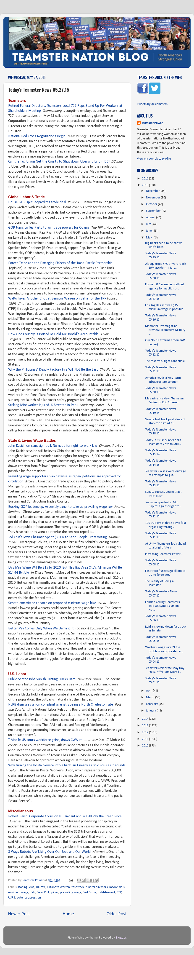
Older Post (117, 914)
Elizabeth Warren (58, 887)
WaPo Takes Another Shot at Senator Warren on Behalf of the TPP (57, 298)
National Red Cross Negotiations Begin (36, 136)
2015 (145, 185)
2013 (145, 725)
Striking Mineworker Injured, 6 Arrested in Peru (43, 405)
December (153, 191)
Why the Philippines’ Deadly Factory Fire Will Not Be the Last (53, 370)
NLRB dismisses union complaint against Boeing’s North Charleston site (60, 704)
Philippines (51, 892)
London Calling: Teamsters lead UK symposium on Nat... (162, 606)
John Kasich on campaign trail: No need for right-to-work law (52, 446)
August (151, 217)
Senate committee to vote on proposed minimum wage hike (52, 603)
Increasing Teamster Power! (163, 554)
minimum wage (18, 892)
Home (68, 914)
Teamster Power (152, 123)
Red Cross (89, 892)
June (149, 231)
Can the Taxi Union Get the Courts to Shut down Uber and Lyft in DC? (59, 161)
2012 (145, 732)
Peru (40, 892)
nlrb (32, 892)
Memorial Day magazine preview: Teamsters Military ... (165, 330)
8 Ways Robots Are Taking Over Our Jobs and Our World (49, 852)
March (150, 697)
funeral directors (97, 887)
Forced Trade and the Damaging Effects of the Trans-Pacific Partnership (60, 263)
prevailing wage (70, 892)
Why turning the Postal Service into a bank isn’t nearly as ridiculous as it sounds (67, 765)
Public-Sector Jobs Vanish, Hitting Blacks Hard (42, 679)
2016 (145, 178)
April (149, 691)
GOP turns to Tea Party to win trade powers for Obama (48, 228)
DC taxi (40, 887)
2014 (145, 719)
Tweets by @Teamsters (152, 104)
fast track (77, 887)
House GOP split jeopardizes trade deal (37, 202)
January (151, 710)
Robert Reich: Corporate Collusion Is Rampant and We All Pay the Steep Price (65, 816)
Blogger (121, 937)
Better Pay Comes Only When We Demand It (41, 628)
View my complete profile (154, 159)
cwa (31, 887)
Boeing (23, 887)
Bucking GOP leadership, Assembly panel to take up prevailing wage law (60, 507)
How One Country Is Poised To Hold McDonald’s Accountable (53, 334)
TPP (119, 892)
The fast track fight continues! (165, 361)
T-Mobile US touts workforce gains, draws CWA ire (45, 740)
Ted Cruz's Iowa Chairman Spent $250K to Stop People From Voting (57, 537)
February (152, 704)
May (149, 237)
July (149, 224)
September (154, 211)
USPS (11, 897)
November (153, 197)
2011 (145, 739)
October (152, 204)
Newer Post (19, 914)
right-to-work (106, 892)
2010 (145, 745)
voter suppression (29, 897)
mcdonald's (117, 887)
